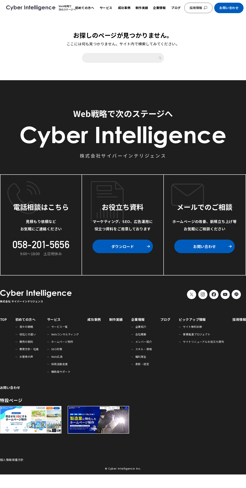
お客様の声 (26, 357)
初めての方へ (84, 8)
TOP (3, 319)
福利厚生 (140, 357)
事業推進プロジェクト (197, 334)
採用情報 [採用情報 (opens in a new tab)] (196, 8)
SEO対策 (56, 349)
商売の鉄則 (26, 342)
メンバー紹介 (143, 342)
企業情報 (159, 8)
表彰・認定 (142, 364)
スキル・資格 (143, 349)
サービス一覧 (59, 327)
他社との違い (27, 334)
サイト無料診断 (192, 327)
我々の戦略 (26, 327)
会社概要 (140, 334)
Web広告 (57, 357)
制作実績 (142, 8)
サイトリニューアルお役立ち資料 (203, 342)
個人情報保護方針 (12, 460)
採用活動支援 (59, 364)
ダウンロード (122, 246)
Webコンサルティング (65, 334)
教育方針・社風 (29, 349)
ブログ (176, 8)
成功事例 (124, 8)
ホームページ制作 (62, 342)
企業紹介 (140, 327)
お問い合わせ (228, 8)
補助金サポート (61, 372)
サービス (106, 8)
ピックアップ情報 (192, 319)
